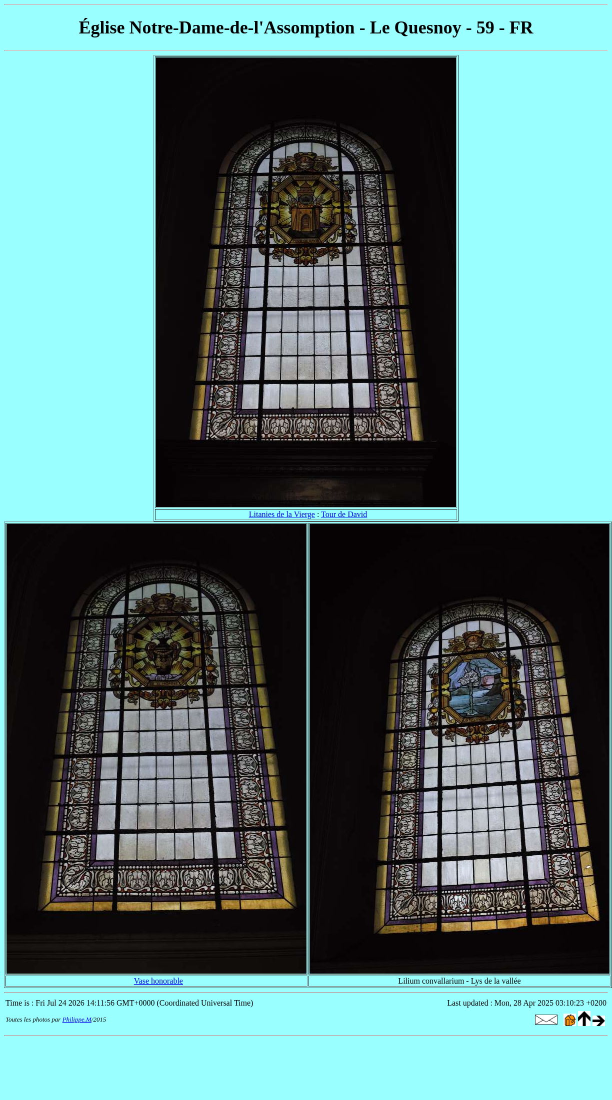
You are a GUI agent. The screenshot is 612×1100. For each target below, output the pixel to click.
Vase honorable (158, 981)
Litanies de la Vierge (282, 514)
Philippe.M (77, 1019)
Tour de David (344, 514)
